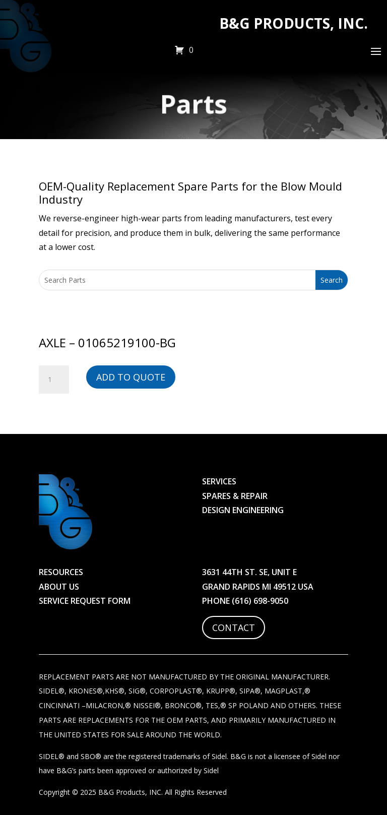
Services (219, 481)
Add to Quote (130, 377)
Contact (233, 627)
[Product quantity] (54, 379)
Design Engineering (243, 510)
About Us (59, 586)
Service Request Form (85, 600)
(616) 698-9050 (260, 600)
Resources (61, 572)
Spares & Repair (235, 495)
